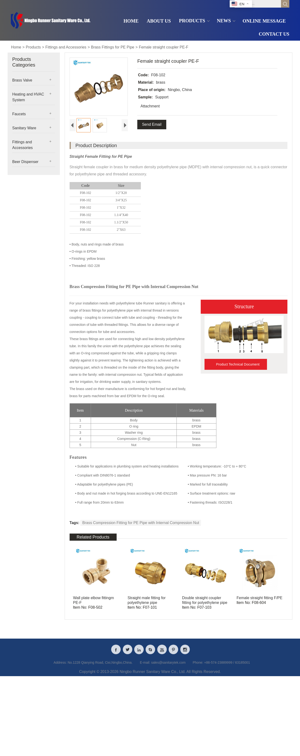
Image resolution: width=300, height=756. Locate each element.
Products (33, 47)
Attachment (150, 106)
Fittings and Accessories (65, 47)
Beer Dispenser (25, 162)
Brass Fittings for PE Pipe (112, 47)
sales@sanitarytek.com (168, 666)
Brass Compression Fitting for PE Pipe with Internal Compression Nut (140, 523)
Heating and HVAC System (28, 97)
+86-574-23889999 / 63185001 (227, 666)
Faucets (19, 114)
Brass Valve (22, 80)
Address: (60, 666)
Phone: (198, 666)
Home (16, 47)
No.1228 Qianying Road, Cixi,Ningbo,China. (100, 666)
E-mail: (145, 666)
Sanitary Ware (24, 128)
